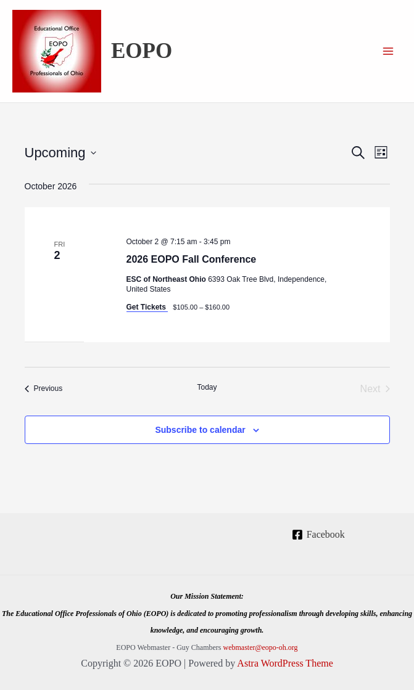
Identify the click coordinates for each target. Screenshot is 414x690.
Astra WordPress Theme (285, 663)
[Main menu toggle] (388, 51)
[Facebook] (318, 534)
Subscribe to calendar (200, 430)
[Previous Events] (44, 389)
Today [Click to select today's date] (207, 387)
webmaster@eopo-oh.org (260, 647)
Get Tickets (147, 307)
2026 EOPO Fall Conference (191, 259)
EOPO (141, 51)
